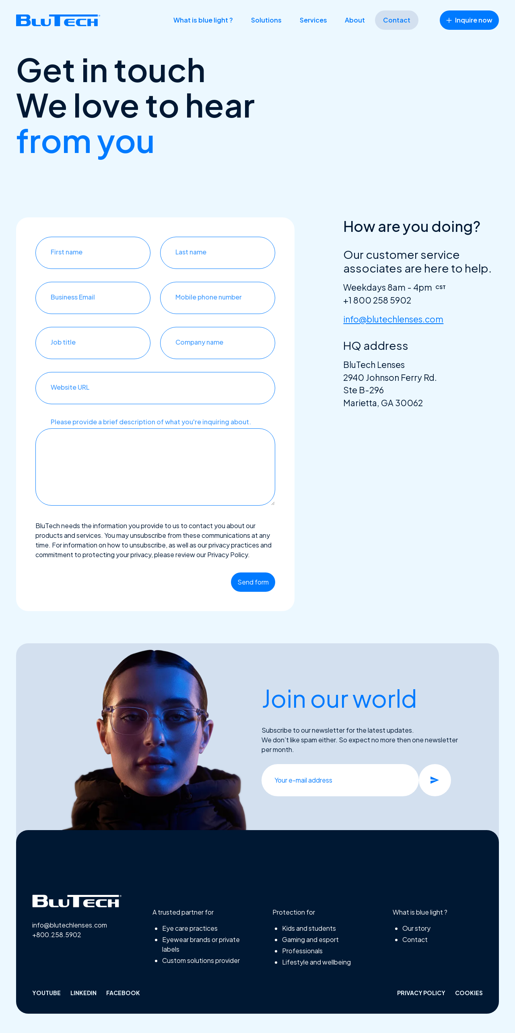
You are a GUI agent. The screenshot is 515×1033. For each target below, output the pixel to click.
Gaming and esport (310, 939)
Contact (396, 20)
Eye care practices (190, 928)
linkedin (83, 992)
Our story (416, 928)
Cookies (469, 992)
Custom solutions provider (201, 960)
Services (313, 20)
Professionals (302, 950)
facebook (123, 992)
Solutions (266, 20)
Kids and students (309, 928)
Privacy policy (421, 992)
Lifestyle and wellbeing (316, 962)
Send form (253, 582)
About (355, 20)
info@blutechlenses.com (393, 319)
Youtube (46, 992)
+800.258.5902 (56, 934)
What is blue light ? (203, 20)
